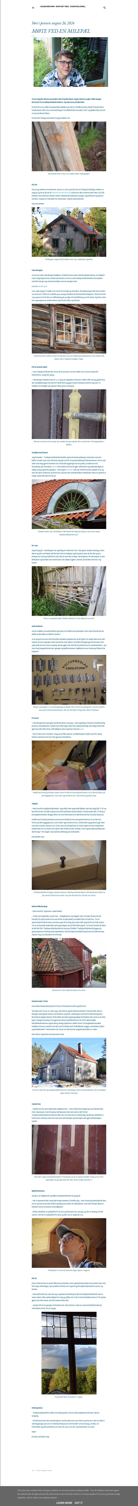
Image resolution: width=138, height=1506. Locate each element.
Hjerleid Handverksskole (61, 193)
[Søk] (104, 7)
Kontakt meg (61, 6)
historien (69, 470)
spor (81, 729)
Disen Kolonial (77, 6)
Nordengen (42, 286)
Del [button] (33, 1470)
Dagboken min (47, 6)
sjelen (54, 467)
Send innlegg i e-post (44, 1470)
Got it (79, 1502)
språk (58, 380)
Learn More (64, 1502)
